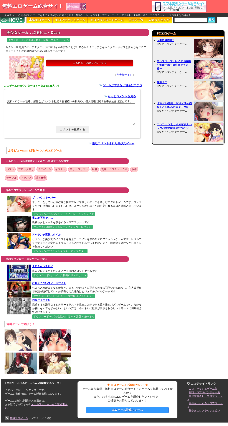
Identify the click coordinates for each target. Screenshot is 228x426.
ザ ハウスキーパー (44, 197)
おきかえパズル (41, 300)
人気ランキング (159, 20)
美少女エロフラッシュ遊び (204, 410)
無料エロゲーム (19, 418)
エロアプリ (136, 20)
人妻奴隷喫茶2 (165, 40)
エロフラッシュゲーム (70, 20)
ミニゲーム (44, 169)
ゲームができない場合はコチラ (122, 85)
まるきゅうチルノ (42, 266)
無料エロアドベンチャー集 (204, 392)
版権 (134, 169)
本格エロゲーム (39, 20)
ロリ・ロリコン (79, 169)
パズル (10, 169)
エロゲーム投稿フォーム (127, 409)
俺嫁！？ (162, 82)
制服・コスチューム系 (114, 169)
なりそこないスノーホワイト (49, 283)
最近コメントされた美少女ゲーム (113, 143)
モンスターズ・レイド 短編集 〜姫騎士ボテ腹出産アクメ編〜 (174, 65)
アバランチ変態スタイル (46, 234)
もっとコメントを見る (122, 96)
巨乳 (94, 169)
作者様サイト (124, 74)
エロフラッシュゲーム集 (203, 388)
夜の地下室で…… (42, 217)
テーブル (11, 177)
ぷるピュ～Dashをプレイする (90, 62)
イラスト (60, 169)
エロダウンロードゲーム (107, 20)
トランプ (26, 177)
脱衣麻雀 (40, 177)
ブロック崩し (26, 169)
